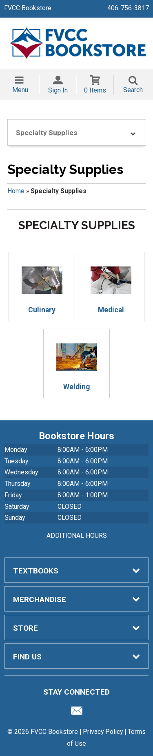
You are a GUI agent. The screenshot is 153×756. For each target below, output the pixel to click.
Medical (111, 287)
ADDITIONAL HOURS (77, 535)
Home (15, 191)
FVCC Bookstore (27, 8)
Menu (20, 90)
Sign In (58, 90)
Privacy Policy (103, 732)
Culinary (42, 287)
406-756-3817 (128, 8)
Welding (76, 364)
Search (133, 90)
